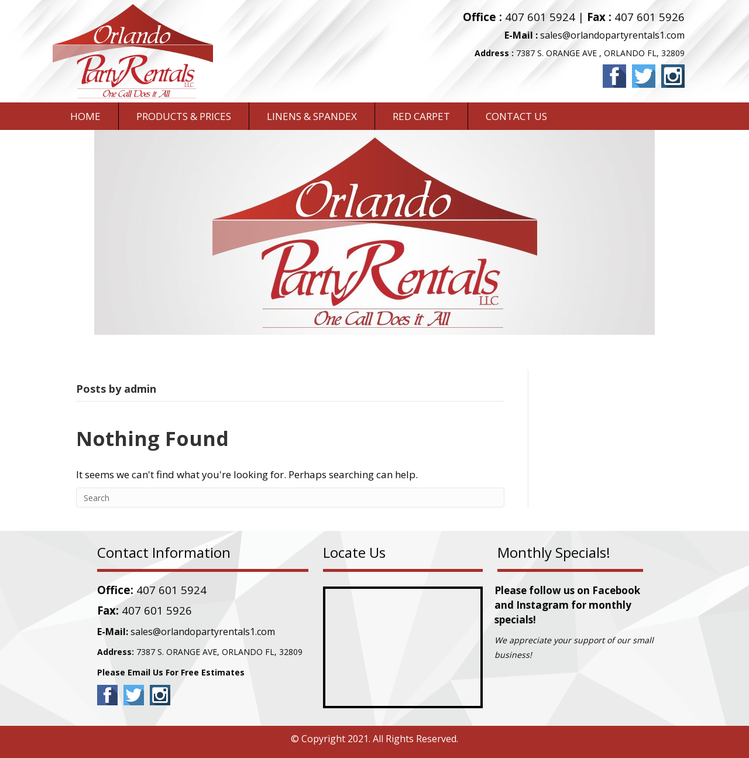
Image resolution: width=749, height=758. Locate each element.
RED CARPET (421, 116)
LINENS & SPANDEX (312, 116)
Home (85, 116)
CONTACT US (516, 116)
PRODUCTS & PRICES (183, 116)
